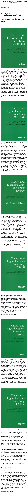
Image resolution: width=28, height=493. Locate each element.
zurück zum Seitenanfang (7, 491)
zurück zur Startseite (5, 7)
